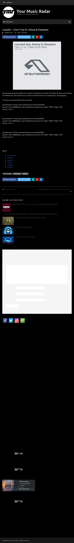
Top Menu (9, 2)
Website (9, 300)
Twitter (9, 162)
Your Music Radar (33, 11)
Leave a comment (22, 32)
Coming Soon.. (12, 155)
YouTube (10, 167)
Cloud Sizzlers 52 (10, 189)
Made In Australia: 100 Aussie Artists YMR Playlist (31, 218)
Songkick (10, 165)
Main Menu (9, 22)
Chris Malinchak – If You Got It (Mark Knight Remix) (55, 189)
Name (8, 288)
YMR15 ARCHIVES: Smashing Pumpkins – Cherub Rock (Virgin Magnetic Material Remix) (31, 214)
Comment (10, 263)
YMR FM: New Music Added (24, 227)
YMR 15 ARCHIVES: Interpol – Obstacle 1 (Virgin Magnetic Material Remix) (35, 204)
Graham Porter (8, 32)
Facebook (10, 158)
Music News (17, 173)
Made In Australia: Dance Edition (25, 237)
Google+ (10, 160)
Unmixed (25, 173)
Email (8, 294)
